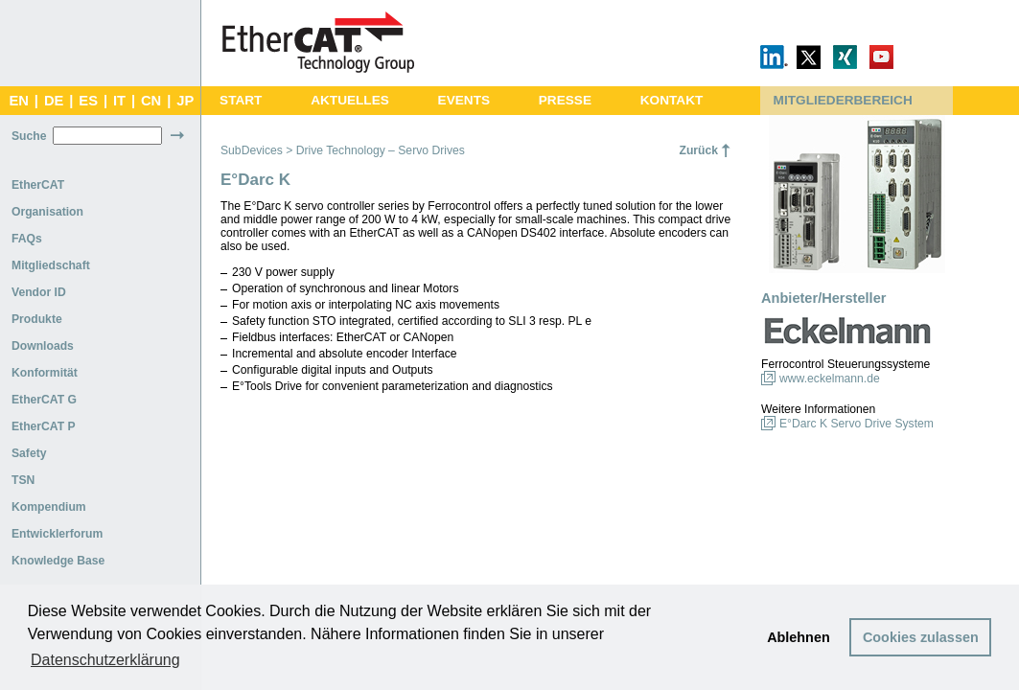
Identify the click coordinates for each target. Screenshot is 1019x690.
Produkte (37, 319)
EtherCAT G (44, 399)
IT (119, 100)
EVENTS (464, 100)
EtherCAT (38, 185)
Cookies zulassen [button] (921, 637)
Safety (29, 453)
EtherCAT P (44, 426)
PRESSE (565, 100)
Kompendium (49, 507)
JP (185, 100)
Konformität (45, 373)
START (241, 100)
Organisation (47, 211)
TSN (23, 480)
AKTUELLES (350, 100)
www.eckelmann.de (829, 378)
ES (88, 100)
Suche (29, 136)
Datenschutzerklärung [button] (105, 660)
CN (151, 100)
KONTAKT (672, 100)
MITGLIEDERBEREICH (843, 100)
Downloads (43, 346)
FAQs (27, 238)
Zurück (698, 150)
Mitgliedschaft (51, 265)
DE (53, 100)
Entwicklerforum (57, 533)
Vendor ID (39, 292)
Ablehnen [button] (798, 637)
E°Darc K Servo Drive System (856, 423)
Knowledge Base (58, 560)
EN (18, 100)
